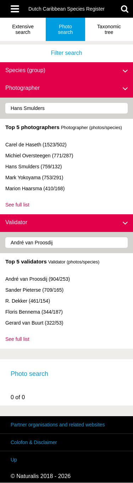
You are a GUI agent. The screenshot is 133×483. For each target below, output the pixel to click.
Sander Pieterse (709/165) (34, 289)
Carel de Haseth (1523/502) (36, 144)
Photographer (66, 88)
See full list (17, 205)
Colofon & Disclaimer (34, 442)
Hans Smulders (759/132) (33, 166)
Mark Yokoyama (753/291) (34, 177)
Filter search (66, 53)
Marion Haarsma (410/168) (35, 188)
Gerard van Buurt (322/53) (34, 322)
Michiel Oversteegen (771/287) (39, 155)
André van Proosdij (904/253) (37, 279)
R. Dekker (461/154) (27, 300)
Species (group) (66, 70)
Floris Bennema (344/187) (34, 311)
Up (14, 459)
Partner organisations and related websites (58, 424)
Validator (66, 222)
